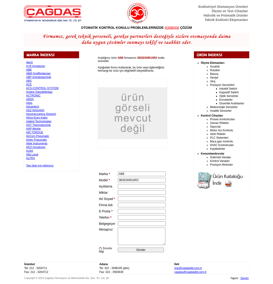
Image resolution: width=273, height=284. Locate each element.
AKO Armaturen (35, 147)
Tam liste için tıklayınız (39, 165)
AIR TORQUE (34, 132)
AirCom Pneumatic (37, 136)
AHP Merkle (33, 128)
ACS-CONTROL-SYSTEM (42, 88)
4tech (29, 62)
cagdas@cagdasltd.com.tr (190, 272)
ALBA (29, 150)
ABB (29, 69)
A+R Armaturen (35, 66)
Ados (29, 103)
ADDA (30, 99)
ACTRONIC (33, 95)
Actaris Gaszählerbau (39, 92)
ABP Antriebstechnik (38, 77)
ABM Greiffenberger (38, 73)
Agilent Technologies (38, 121)
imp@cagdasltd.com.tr (188, 268)
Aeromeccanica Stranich (41, 114)
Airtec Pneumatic (36, 139)
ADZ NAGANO (35, 110)
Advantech (32, 106)
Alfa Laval (32, 154)
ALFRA (30, 158)
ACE (29, 84)
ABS (29, 80)
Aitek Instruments (36, 143)
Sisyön (244, 278)
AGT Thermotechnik (38, 125)
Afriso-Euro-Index (36, 117)
